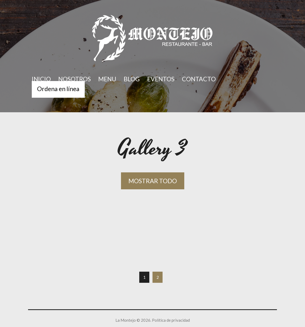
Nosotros (74, 79)
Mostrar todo (152, 181)
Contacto (199, 79)
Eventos (160, 79)
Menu (107, 79)
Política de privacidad (171, 320)
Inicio (41, 79)
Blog (132, 79)
